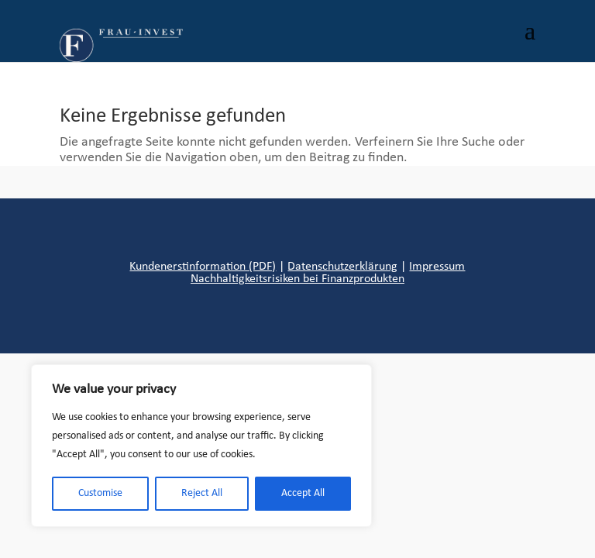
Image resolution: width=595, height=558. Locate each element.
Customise (100, 493)
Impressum (437, 266)
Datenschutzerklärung (342, 266)
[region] (201, 445)
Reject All (201, 493)
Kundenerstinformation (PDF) (202, 266)
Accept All (303, 493)
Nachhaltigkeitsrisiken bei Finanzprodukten (297, 279)
